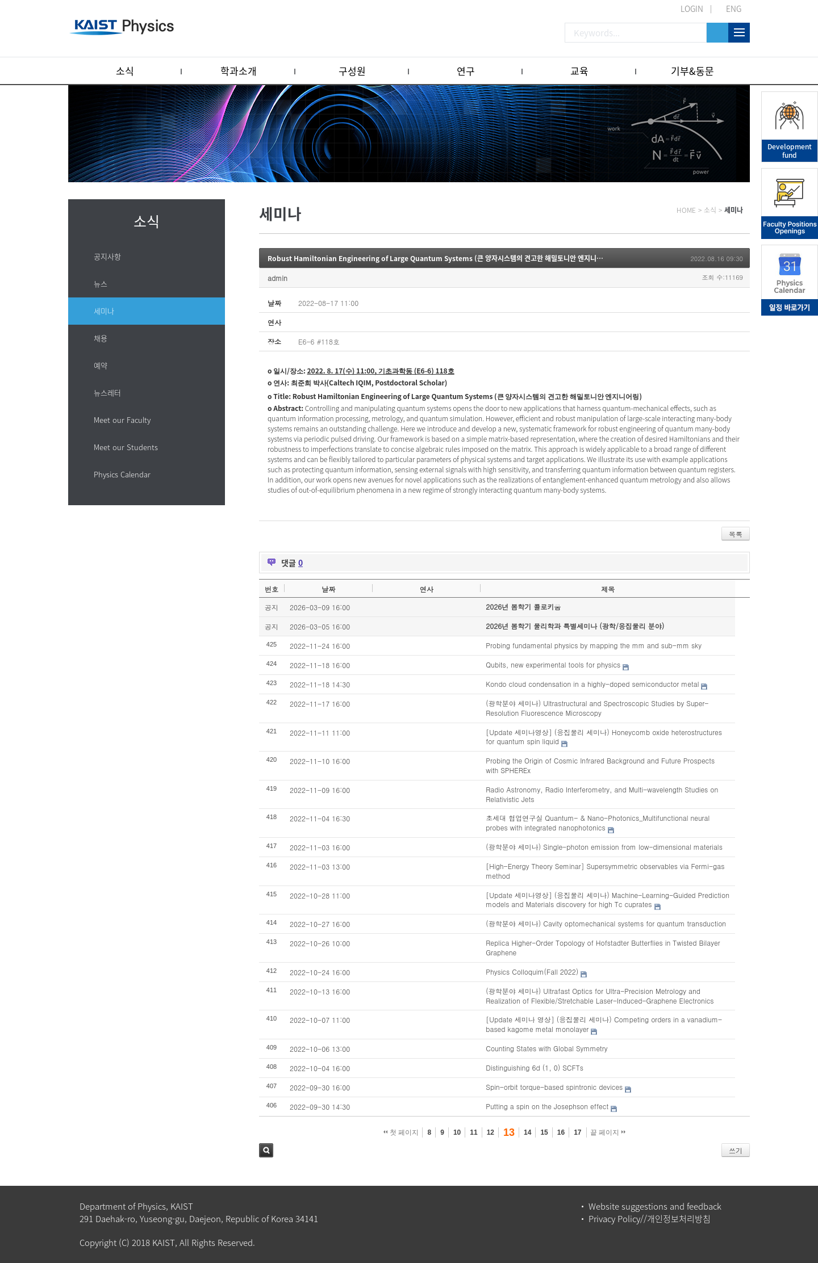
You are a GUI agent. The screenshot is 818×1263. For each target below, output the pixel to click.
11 (473, 1132)
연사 (426, 589)
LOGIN (692, 8)
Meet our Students (126, 447)
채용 (100, 338)
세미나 (104, 310)
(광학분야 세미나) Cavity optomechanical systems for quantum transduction (606, 923)
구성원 (352, 71)
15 (544, 1132)
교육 (579, 71)
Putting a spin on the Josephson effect (547, 1106)
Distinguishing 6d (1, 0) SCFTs (534, 1067)
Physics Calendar (122, 474)
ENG (733, 8)
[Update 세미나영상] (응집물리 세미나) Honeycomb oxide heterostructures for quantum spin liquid (604, 736)
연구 (466, 71)
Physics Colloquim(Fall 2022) (532, 971)
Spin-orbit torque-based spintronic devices (554, 1087)
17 (577, 1132)
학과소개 (238, 71)
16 (561, 1132)
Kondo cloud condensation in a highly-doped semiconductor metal (592, 684)
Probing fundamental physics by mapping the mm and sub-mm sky (594, 645)
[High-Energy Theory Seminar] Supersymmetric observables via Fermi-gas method (605, 870)
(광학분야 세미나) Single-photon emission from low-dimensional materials (604, 846)
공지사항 (107, 256)
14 (527, 1132)
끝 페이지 (608, 1132)
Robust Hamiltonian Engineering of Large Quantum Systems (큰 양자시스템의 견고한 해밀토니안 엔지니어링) (440, 258)
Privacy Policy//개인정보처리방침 (650, 1218)
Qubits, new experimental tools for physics (553, 664)
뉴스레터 (107, 392)
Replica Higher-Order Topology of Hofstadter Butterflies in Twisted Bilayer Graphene (603, 947)
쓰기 (735, 1150)
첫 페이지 (401, 1132)
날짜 (328, 589)
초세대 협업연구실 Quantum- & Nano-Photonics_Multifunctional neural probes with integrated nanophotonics (598, 822)
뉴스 (100, 283)
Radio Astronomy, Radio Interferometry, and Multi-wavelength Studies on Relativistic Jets (602, 794)
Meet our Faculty (122, 419)
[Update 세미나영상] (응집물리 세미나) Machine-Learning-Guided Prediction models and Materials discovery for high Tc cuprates (607, 899)
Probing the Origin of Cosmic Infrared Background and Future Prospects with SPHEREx (600, 765)
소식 (125, 71)
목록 (735, 534)
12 (490, 1132)
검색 (266, 1150)
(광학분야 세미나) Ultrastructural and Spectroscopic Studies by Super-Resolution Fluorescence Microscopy (597, 707)
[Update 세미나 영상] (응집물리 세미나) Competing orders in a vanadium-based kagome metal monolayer (604, 1024)
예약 (100, 365)
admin (277, 278)
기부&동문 (692, 71)
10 (457, 1132)
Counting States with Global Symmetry (546, 1048)
